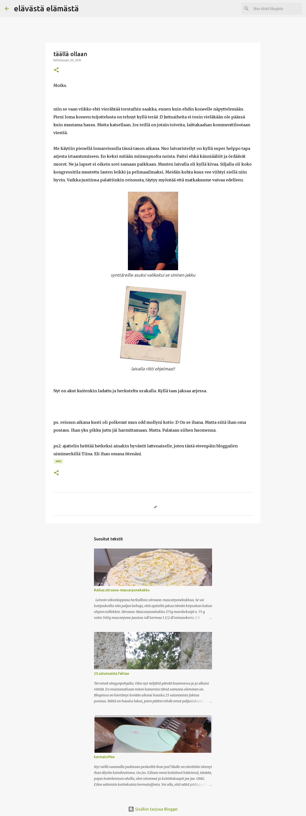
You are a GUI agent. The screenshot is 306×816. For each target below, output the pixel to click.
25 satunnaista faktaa (111, 673)
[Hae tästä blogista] (276, 9)
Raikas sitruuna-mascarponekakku (122, 590)
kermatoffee (104, 757)
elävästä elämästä (46, 8)
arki (58, 461)
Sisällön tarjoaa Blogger (153, 809)
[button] (56, 70)
